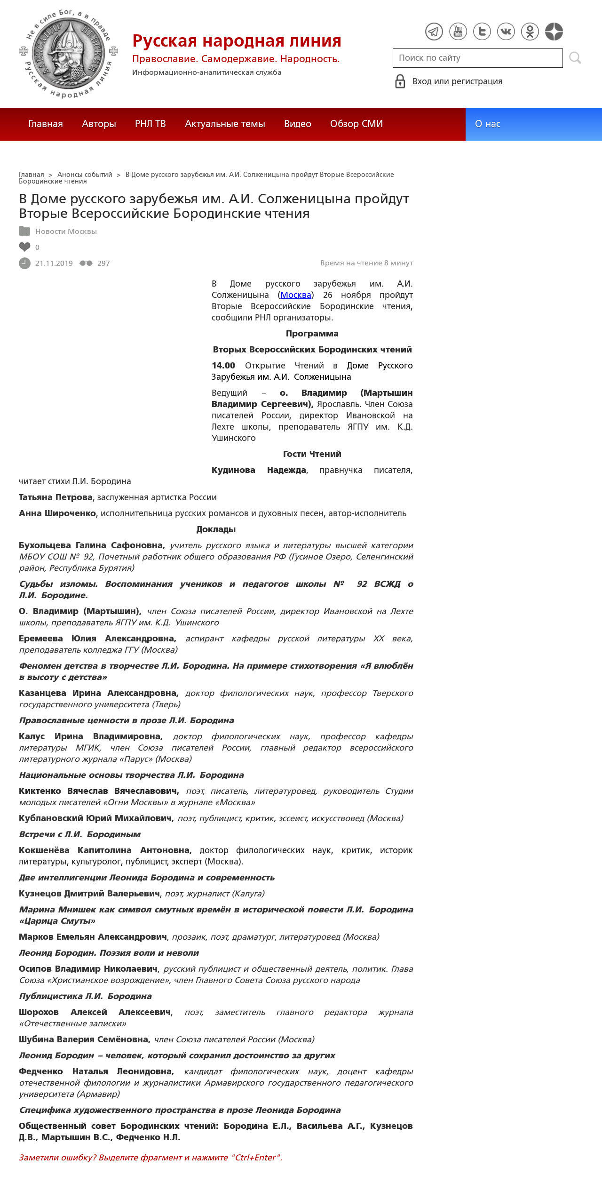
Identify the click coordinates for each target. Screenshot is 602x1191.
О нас (487, 124)
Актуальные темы (225, 124)
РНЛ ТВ (150, 124)
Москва (295, 295)
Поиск (575, 58)
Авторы (99, 124)
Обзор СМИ (356, 124)
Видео (297, 124)
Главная (45, 124)
